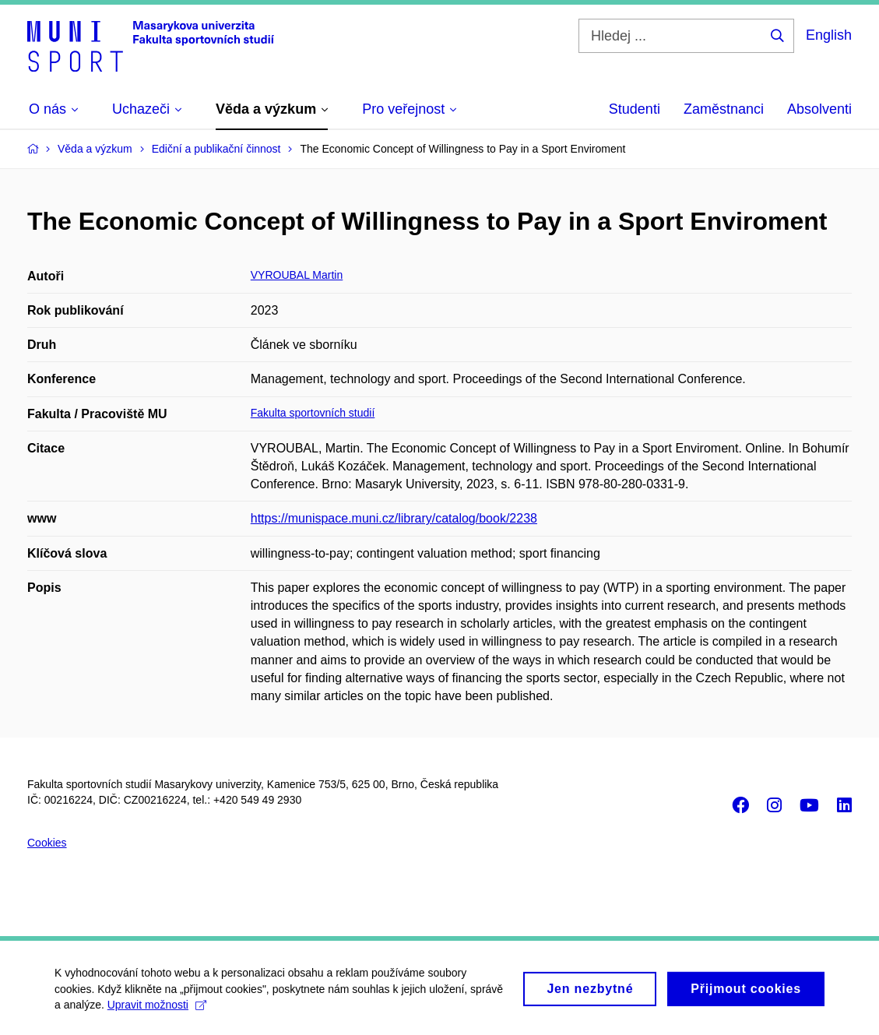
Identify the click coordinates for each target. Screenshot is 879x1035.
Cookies (47, 842)
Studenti (634, 109)
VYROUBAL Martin (297, 275)
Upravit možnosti (156, 1011)
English (829, 35)
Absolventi (819, 109)
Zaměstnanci (724, 109)
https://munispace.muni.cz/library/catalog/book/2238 (394, 518)
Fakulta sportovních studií (313, 413)
